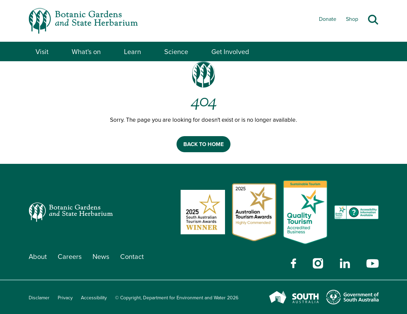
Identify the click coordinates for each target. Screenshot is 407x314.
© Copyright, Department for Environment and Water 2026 (176, 297)
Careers (70, 256)
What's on (86, 51)
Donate (327, 19)
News (101, 256)
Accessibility (94, 297)
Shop (352, 19)
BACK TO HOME (203, 144)
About (38, 256)
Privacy (65, 297)
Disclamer (39, 297)
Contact (132, 256)
